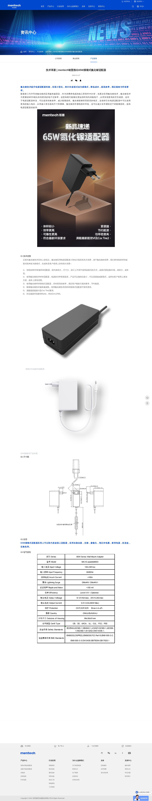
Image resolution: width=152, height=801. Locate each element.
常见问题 (128, 772)
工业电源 (52, 787)
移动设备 (52, 769)
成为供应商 (104, 772)
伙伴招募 (104, 769)
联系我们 (128, 776)
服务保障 (128, 765)
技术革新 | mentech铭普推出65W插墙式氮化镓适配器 (63, 52)
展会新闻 (76, 59)
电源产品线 (14, 6)
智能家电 (52, 783)
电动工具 (52, 780)
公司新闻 (58, 59)
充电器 (23, 772)
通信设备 (52, 772)
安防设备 (52, 776)
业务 (83, 6)
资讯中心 (101, 6)
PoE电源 (23, 780)
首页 (42, 6)
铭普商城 (126, 1)
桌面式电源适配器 (26, 769)
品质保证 (75, 776)
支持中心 (91, 6)
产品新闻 (40, 52)
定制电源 (23, 776)
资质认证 (128, 769)
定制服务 (104, 765)
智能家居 (52, 765)
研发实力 (75, 769)
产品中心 (50, 6)
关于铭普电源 (76, 765)
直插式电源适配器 (26, 765)
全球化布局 (75, 780)
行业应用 (60, 6)
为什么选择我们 (73, 6)
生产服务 (75, 772)
